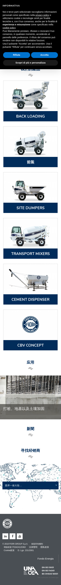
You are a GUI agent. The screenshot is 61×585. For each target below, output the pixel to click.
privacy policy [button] (42, 15)
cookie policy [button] (9, 27)
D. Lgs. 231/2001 (26, 550)
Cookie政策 (9, 550)
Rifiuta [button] (16, 55)
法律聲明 (33, 547)
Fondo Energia (46, 558)
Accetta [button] (44, 55)
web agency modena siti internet (48, 578)
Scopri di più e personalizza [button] (30, 62)
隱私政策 (45, 547)
